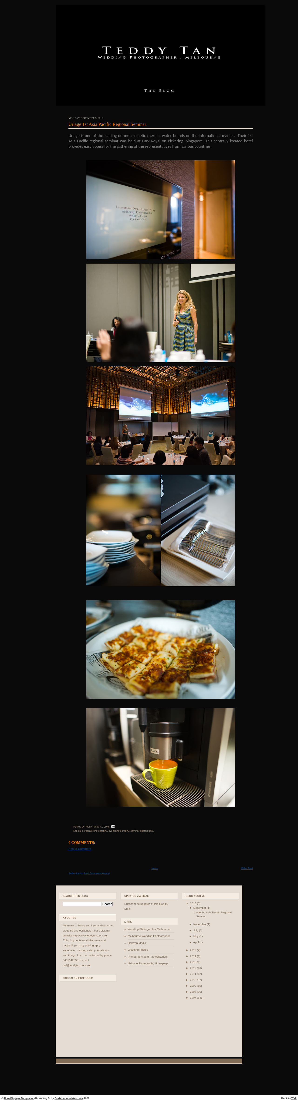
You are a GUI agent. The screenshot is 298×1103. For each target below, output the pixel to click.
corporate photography (94, 830)
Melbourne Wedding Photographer (149, 936)
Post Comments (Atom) (97, 873)
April (196, 942)
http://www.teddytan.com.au (90, 935)
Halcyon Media (137, 943)
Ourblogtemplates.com (68, 1098)
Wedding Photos (138, 949)
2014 (193, 956)
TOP (294, 1098)
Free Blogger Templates (19, 1098)
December (200, 907)
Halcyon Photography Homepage (148, 963)
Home (154, 868)
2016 (193, 903)
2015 (193, 950)
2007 (193, 997)
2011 (193, 974)
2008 (193, 991)
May (196, 936)
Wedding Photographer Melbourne (149, 929)
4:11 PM (104, 826)
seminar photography (142, 830)
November (200, 924)
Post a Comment (79, 849)
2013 (193, 962)
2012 (193, 968)
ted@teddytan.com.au (76, 965)
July (196, 930)
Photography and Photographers (148, 956)
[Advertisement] (149, 1080)
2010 (193, 980)
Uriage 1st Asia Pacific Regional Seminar (107, 124)
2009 (193, 985)
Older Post (247, 868)
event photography (118, 830)
